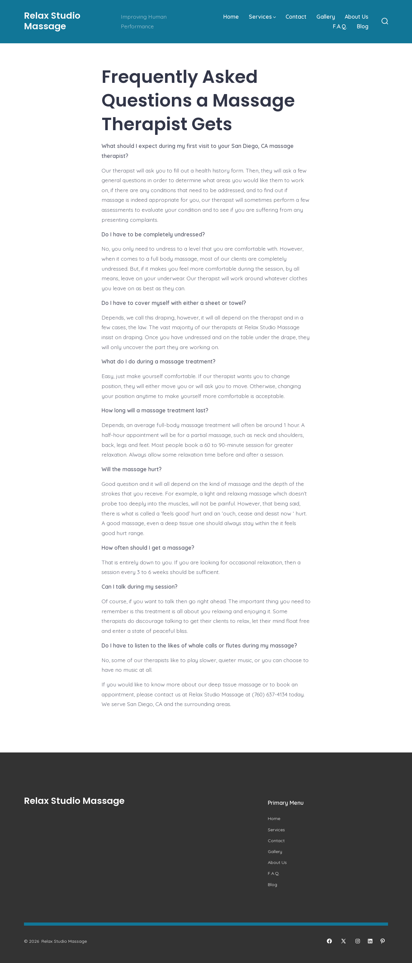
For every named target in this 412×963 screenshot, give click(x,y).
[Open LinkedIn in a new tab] (370, 941)
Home (231, 16)
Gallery (325, 16)
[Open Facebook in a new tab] (329, 941)
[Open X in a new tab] (343, 941)
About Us (356, 16)
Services (262, 16)
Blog (362, 26)
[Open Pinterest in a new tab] (382, 941)
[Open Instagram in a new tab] (357, 941)
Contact (296, 16)
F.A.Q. (340, 26)
